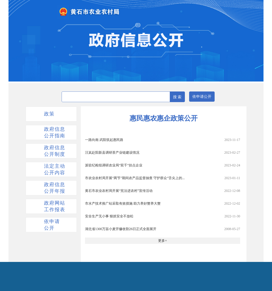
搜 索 (177, 97)
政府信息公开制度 (54, 151)
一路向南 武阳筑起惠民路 (104, 140)
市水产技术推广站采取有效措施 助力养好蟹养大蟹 (123, 203)
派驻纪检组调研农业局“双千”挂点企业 (113, 165)
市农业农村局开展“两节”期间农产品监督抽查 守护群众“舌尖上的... (135, 178)
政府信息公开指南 (54, 132)
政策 (49, 114)
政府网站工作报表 (54, 206)
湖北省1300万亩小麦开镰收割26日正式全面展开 (120, 229)
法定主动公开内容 (54, 169)
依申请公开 (201, 96)
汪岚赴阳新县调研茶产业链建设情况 (112, 152)
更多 (161, 240)
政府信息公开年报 (54, 188)
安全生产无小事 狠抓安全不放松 (109, 216)
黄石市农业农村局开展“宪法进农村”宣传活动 (119, 191)
